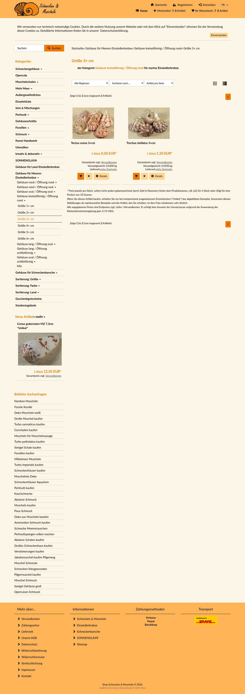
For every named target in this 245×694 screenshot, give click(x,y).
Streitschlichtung (29, 663)
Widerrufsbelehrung (32, 650)
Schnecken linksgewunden (30, 569)
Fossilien (22, 127)
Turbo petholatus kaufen (29, 441)
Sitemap (80, 644)
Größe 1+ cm (26, 205)
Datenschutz (27, 644)
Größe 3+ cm (26, 219)
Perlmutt (22, 114)
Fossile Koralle (23, 407)
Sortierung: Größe (28, 279)
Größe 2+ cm (26, 212)
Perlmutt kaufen (24, 488)
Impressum (26, 669)
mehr (39, 317)
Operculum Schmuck (27, 592)
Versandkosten (53, 375)
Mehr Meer (24, 88)
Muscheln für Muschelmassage (33, 436)
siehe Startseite (108, 169)
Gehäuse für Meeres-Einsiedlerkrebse (29, 175)
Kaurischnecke (23, 493)
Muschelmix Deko (25, 476)
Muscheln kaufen (25, 505)
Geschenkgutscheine (29, 298)
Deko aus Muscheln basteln (31, 516)
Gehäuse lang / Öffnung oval (36, 244)
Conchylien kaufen (26, 430)
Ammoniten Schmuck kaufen (32, 522)
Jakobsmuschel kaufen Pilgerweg (34, 557)
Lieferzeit (25, 631)
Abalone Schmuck (25, 499)
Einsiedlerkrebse (85, 625)
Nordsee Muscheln (26, 401)
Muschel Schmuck (25, 580)
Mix (19, 266)
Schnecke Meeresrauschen (31, 528)
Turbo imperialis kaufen (28, 464)
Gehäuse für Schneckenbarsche (37, 272)
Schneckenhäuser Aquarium (31, 482)
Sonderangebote (26, 305)
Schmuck (23, 134)
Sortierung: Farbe (28, 285)
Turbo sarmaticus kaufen (29, 424)
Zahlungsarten (28, 625)
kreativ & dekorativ (29, 153)
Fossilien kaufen (24, 453)
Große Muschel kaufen (28, 418)
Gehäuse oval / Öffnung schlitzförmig (32, 259)
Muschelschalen (27, 81)
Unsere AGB (27, 637)
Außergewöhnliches (28, 95)
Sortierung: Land (27, 292)
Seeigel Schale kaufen (27, 447)
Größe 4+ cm (26, 225)
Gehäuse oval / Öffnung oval (36, 191)
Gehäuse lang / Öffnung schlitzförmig (32, 250)
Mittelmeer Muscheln (27, 459)
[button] (224, 5)
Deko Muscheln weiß (27, 412)
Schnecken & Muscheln (89, 618)
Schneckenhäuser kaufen (29, 470)
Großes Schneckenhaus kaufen (33, 545)
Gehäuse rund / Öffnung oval (36, 187)
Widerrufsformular (31, 657)
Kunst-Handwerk (26, 140)
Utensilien (22, 147)
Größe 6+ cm (26, 238)
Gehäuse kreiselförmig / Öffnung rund (37, 198)
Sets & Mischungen (28, 108)
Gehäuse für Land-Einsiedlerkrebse (38, 167)
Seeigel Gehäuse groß (27, 586)
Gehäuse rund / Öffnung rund (37, 182)
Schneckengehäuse (29, 68)
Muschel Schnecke (26, 563)
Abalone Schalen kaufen (29, 539)
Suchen (54, 48)
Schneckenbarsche (86, 631)
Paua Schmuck (23, 511)
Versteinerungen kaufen (29, 551)
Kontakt (24, 676)
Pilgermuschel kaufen (27, 574)
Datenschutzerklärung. (114, 30)
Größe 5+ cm (26, 232)
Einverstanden (218, 35)
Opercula (21, 75)
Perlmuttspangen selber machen (34, 534)
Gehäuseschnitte (26, 121)
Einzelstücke (23, 101)
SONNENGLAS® (26, 160)
